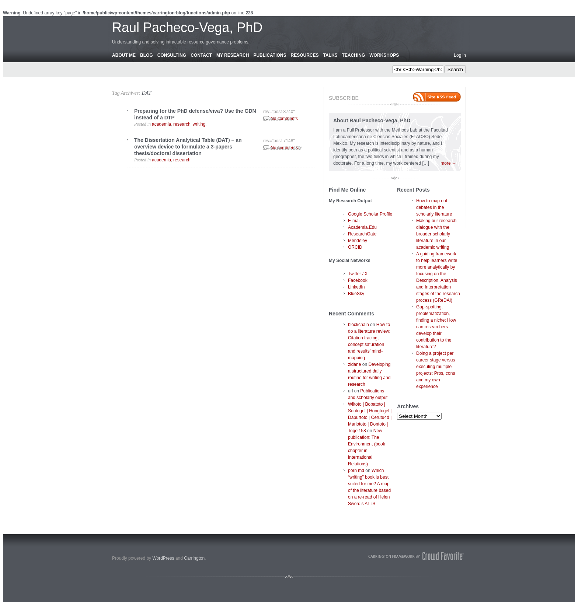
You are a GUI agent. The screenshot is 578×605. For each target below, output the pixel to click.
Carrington (194, 558)
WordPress (163, 558)
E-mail (354, 220)
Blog (146, 55)
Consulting (171, 55)
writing (199, 124)
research (182, 124)
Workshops (384, 55)
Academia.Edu (362, 227)
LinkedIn (356, 287)
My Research (232, 55)
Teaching (353, 55)
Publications (269, 55)
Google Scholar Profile (370, 214)
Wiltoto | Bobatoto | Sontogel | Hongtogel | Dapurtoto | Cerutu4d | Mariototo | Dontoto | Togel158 (369, 417)
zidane (354, 364)
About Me (124, 55)
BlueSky (356, 293)
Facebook (358, 280)
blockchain (358, 324)
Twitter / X (358, 273)
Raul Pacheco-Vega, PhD (187, 27)
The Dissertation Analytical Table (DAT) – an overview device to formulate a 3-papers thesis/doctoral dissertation (187, 146)
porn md (356, 470)
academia (161, 124)
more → (448, 163)
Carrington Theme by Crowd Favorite (416, 556)
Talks (330, 55)
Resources (304, 55)
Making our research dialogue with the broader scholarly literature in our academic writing (436, 234)
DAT (146, 93)
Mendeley (357, 240)
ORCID (355, 247)
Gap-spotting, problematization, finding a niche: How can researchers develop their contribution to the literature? (436, 326)
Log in (460, 55)
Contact (201, 55)
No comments (284, 118)
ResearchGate (362, 234)
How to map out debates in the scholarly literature (434, 207)
